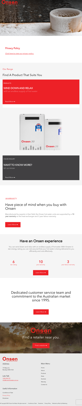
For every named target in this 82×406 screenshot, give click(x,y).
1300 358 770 (6, 378)
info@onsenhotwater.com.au (10, 380)
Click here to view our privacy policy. (19, 54)
